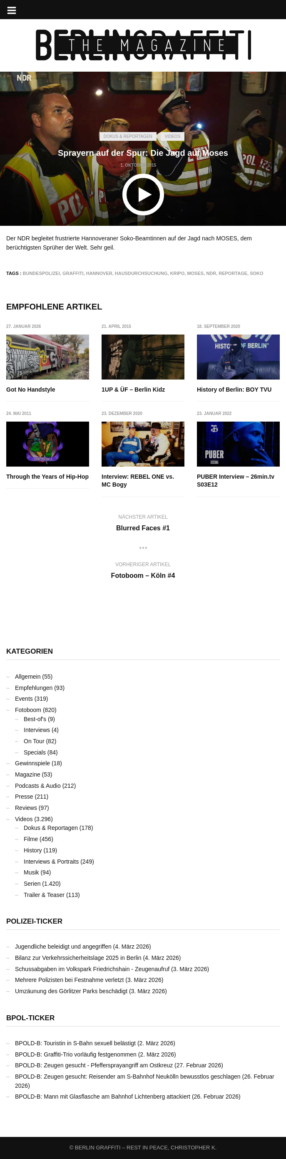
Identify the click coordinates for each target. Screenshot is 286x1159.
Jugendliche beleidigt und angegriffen (63, 946)
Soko (256, 273)
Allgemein (27, 676)
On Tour (34, 741)
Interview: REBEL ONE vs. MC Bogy (138, 480)
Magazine (27, 774)
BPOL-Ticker (30, 1018)
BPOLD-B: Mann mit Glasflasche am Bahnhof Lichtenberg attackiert (102, 1096)
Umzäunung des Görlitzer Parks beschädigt (71, 991)
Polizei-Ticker (34, 921)
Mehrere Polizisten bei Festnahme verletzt (69, 980)
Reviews (26, 807)
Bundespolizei (41, 273)
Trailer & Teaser (44, 895)
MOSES (195, 273)
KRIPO (177, 273)
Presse (24, 796)
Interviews (37, 730)
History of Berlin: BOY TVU (234, 389)
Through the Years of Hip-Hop (47, 476)
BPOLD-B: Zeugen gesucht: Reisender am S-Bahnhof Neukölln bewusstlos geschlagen (128, 1076)
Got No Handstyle (30, 389)
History (33, 850)
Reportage (233, 273)
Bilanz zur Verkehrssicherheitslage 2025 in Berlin (78, 957)
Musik (31, 872)
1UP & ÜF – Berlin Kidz (133, 389)
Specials (35, 752)
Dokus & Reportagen (128, 136)
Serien (32, 883)
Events (24, 698)
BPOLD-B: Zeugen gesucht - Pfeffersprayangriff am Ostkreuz (94, 1065)
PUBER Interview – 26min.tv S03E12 (235, 480)
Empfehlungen (33, 687)
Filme (31, 839)
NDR (211, 273)
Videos (173, 136)
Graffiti (73, 273)
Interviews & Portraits (51, 861)
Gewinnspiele (32, 763)
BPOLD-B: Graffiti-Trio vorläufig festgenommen (76, 1054)
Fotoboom (28, 710)
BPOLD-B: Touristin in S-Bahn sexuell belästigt (75, 1043)
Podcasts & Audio (38, 785)
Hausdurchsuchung (141, 273)
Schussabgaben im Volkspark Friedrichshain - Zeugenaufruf (92, 969)
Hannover (99, 273)
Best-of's (35, 719)
